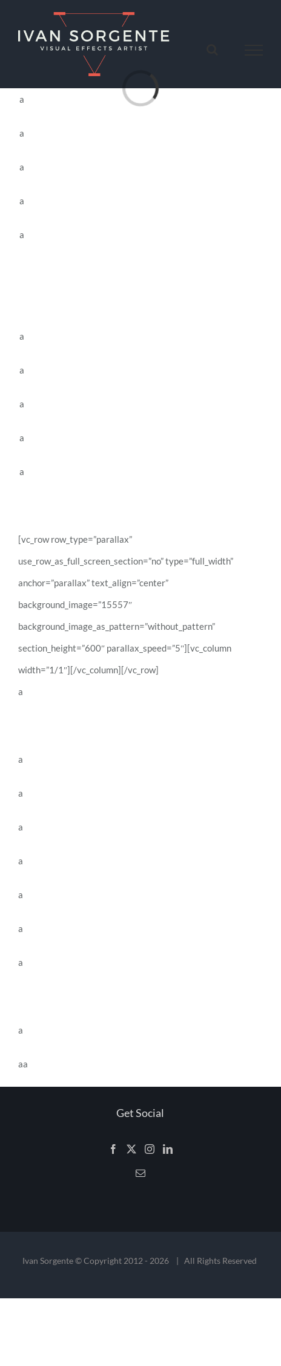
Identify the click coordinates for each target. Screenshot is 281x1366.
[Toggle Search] (212, 50)
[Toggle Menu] (254, 50)
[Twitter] (131, 1149)
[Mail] (140, 1173)
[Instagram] (149, 1149)
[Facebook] (113, 1149)
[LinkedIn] (168, 1149)
